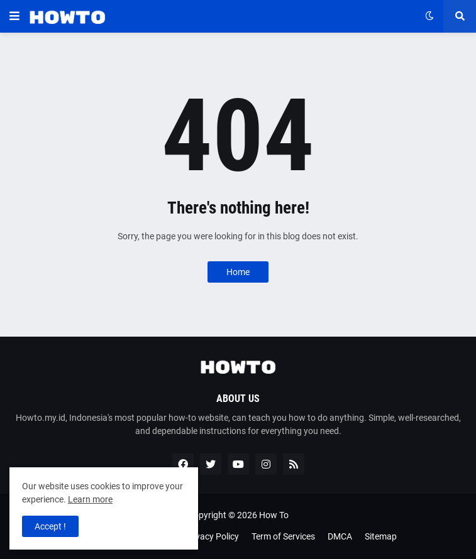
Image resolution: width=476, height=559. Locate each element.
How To (274, 515)
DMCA (340, 536)
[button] (14, 16)
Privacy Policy (212, 536)
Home (238, 272)
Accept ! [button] (50, 526)
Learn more (90, 499)
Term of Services (283, 536)
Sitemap (381, 536)
